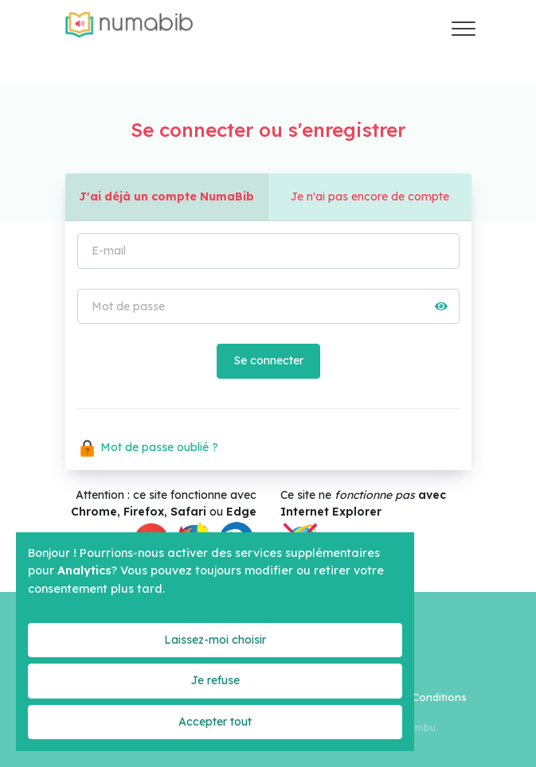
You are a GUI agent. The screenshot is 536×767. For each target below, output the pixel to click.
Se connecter (268, 360)
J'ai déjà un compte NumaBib (166, 196)
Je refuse (215, 680)
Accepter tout (215, 721)
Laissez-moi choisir (215, 640)
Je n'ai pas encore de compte (370, 196)
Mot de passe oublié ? (147, 447)
